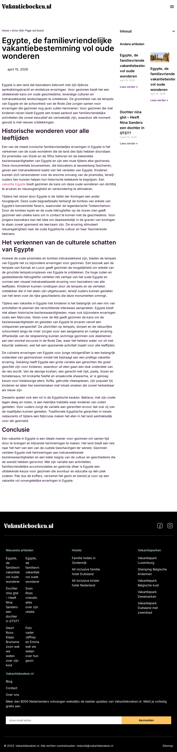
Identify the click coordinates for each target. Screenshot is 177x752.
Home (5, 30)
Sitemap (168, 745)
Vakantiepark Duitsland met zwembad (148, 607)
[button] (172, 6)
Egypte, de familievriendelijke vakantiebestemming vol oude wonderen (137, 65)
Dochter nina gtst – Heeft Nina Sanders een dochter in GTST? (132, 122)
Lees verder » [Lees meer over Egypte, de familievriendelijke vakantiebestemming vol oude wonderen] (129, 86)
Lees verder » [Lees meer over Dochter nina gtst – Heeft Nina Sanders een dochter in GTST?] (129, 143)
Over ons (12, 695)
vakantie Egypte (13, 184)
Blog (9, 681)
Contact (11, 688)
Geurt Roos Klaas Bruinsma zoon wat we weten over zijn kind (12, 646)
